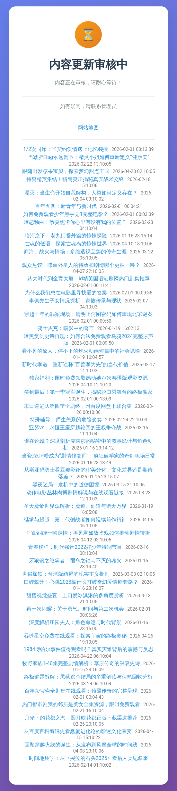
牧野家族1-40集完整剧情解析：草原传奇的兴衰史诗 (81, 663)
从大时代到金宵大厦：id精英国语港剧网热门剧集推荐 (88, 279)
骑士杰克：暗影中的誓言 (66, 328)
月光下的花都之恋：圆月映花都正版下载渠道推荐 (80, 718)
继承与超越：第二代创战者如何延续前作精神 (75, 519)
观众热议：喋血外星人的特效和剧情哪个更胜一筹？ (81, 265)
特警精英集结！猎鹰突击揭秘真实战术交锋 (75, 179)
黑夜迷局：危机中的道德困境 (65, 485)
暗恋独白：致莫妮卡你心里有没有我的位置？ (75, 222)
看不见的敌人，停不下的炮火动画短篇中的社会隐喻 (81, 351)
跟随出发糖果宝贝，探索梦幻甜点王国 (66, 171)
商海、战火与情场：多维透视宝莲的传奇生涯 (75, 252)
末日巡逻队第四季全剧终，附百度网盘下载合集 (78, 406)
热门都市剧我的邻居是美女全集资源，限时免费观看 (81, 704)
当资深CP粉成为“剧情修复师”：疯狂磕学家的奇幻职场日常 (88, 456)
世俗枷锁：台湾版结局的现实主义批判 (66, 574)
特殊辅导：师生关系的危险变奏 (66, 419)
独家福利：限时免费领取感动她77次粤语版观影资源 (88, 378)
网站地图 (88, 128)
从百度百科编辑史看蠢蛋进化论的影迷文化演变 (78, 731)
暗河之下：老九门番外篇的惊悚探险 (66, 236)
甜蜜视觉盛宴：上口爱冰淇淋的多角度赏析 (75, 595)
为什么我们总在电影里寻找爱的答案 (66, 293)
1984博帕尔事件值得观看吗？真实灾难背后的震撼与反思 (89, 649)
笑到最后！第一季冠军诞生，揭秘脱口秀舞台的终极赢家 (88, 392)
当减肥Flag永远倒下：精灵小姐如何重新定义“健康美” (88, 157)
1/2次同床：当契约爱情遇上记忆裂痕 (65, 149)
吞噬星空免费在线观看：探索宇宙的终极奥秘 (75, 636)
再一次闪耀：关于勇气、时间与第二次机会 (75, 609)
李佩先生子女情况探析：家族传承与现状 (75, 301)
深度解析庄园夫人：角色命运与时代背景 (75, 622)
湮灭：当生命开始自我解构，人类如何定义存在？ (80, 193)
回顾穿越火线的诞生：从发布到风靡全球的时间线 (80, 745)
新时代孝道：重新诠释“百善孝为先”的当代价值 (75, 364)
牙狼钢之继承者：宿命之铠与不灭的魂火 (75, 560)
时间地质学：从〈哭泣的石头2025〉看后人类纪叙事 (88, 758)
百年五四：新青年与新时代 (66, 206)
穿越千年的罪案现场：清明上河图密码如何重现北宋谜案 (88, 314)
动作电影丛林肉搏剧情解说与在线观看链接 (75, 493)
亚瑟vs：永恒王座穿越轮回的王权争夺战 (75, 427)
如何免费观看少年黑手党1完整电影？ (65, 214)
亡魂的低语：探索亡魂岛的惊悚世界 (66, 244)
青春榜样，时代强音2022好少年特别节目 (75, 547)
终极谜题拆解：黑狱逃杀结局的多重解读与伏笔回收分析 (88, 677)
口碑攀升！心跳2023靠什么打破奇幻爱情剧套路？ (81, 582)
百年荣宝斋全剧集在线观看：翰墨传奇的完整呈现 (80, 691)
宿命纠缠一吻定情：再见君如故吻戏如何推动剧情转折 (88, 533)
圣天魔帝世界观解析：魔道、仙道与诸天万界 (75, 506)
